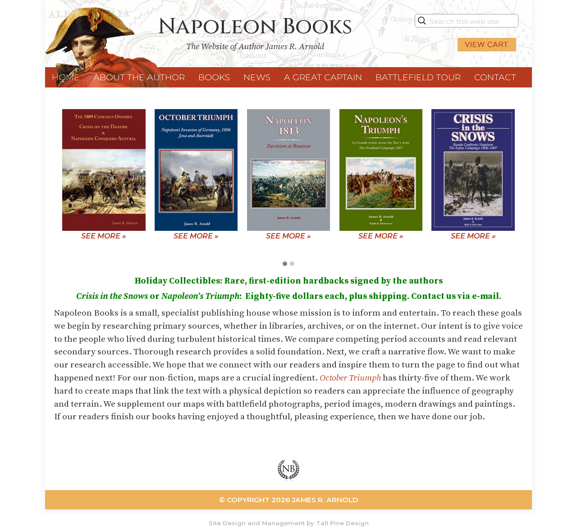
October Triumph (350, 377)
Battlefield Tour (418, 77)
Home (66, 77)
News (256, 77)
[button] (284, 264)
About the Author (139, 77)
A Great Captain (323, 77)
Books (214, 77)
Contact (495, 77)
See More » (103, 236)
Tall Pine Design (342, 523)
